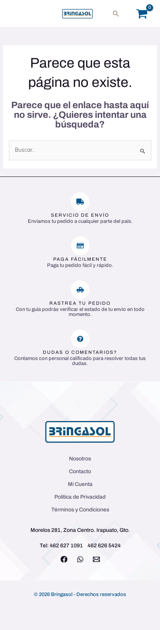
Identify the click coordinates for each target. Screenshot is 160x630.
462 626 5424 (104, 545)
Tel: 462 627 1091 (61, 545)
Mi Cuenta (80, 484)
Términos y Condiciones (80, 510)
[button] (116, 14)
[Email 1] (96, 559)
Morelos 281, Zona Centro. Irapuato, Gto (79, 530)
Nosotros (80, 459)
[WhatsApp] (80, 559)
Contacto (80, 471)
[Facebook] (64, 559)
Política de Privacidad (80, 497)
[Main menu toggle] (17, 14)
